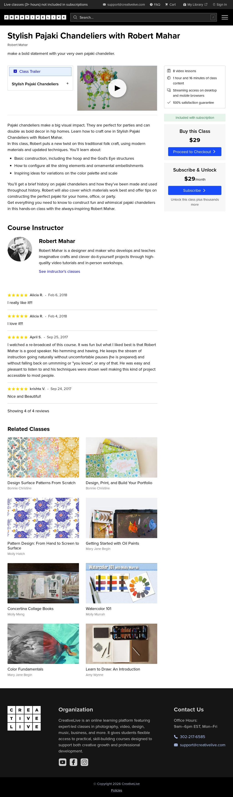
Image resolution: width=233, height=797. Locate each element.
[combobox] (144, 17)
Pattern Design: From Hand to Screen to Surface (43, 545)
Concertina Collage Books (30, 608)
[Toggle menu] (225, 17)
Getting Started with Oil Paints (112, 543)
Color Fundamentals (25, 669)
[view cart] (171, 4)
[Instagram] (84, 762)
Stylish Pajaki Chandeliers (35, 83)
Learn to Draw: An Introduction (113, 669)
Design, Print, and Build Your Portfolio (119, 483)
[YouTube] (62, 762)
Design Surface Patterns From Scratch (42, 483)
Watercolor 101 (98, 608)
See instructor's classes (59, 271)
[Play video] (117, 88)
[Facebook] (73, 762)
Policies (116, 790)
